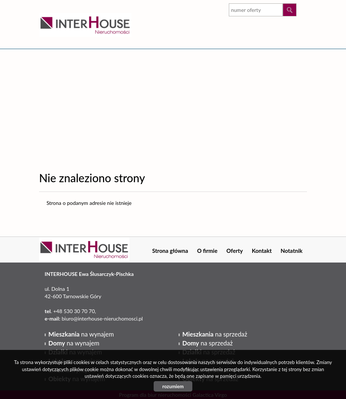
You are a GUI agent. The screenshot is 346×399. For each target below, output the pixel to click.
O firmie (207, 250)
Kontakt (262, 250)
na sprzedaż (214, 334)
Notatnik (291, 250)
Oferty (234, 250)
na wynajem (81, 334)
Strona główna (170, 250)
